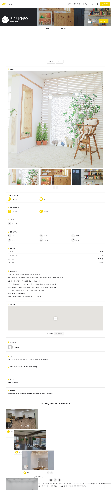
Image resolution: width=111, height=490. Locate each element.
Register (93, 4)
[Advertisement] (55, 44)
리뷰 (63, 28)
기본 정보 (48, 28)
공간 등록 (105, 4)
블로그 (69, 4)
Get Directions (59, 333)
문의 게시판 (77, 4)
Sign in (87, 4)
